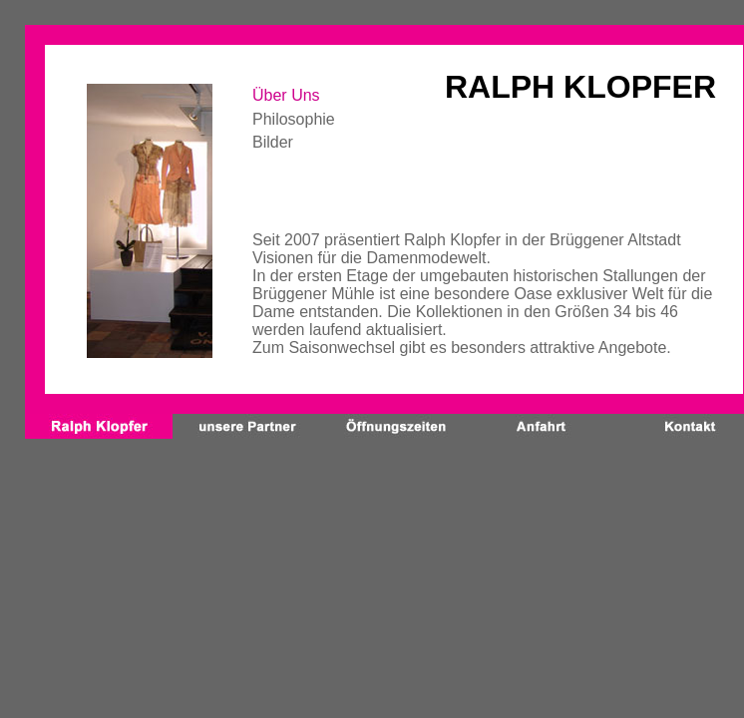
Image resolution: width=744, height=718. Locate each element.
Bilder (272, 142)
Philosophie (293, 119)
